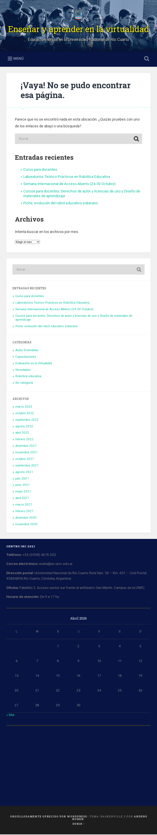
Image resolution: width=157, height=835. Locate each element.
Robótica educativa (28, 377)
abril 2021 (22, 499)
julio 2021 (22, 479)
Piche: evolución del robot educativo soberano (60, 204)
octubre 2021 (24, 460)
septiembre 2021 (27, 466)
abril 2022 (22, 433)
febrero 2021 (24, 512)
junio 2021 (22, 486)
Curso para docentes (40, 170)
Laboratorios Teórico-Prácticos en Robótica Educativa (66, 177)
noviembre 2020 (26, 525)
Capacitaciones (25, 357)
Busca (146, 59)
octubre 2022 (24, 414)
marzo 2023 (23, 407)
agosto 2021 (24, 472)
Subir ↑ (78, 824)
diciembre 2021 (26, 446)
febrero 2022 (24, 440)
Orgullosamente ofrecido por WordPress (48, 817)
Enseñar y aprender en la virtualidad (78, 29)
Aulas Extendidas (27, 351)
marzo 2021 (23, 505)
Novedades (23, 370)
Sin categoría (24, 383)
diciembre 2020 (26, 518)
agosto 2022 (24, 427)
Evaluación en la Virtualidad (33, 364)
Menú (18, 59)
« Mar (10, 716)
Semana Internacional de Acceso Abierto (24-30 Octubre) (69, 184)
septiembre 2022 (27, 420)
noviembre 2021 (26, 453)
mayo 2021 (23, 492)
